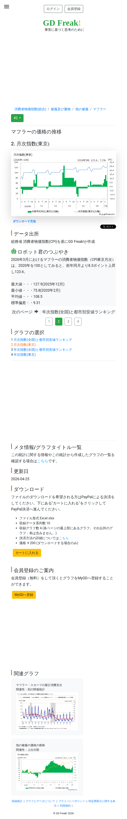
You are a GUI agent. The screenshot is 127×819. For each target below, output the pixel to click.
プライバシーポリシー (71, 801)
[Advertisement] (63, 65)
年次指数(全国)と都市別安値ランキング (43, 350)
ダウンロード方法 (24, 221)
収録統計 (17, 801)
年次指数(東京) (25, 355)
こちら (42, 461)
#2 (16, 118)
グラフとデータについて (40, 801)
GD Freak (62, 23)
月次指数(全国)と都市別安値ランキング (43, 340)
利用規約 (65, 805)
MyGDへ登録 (24, 595)
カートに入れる (26, 553)
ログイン (53, 9)
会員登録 (73, 9)
